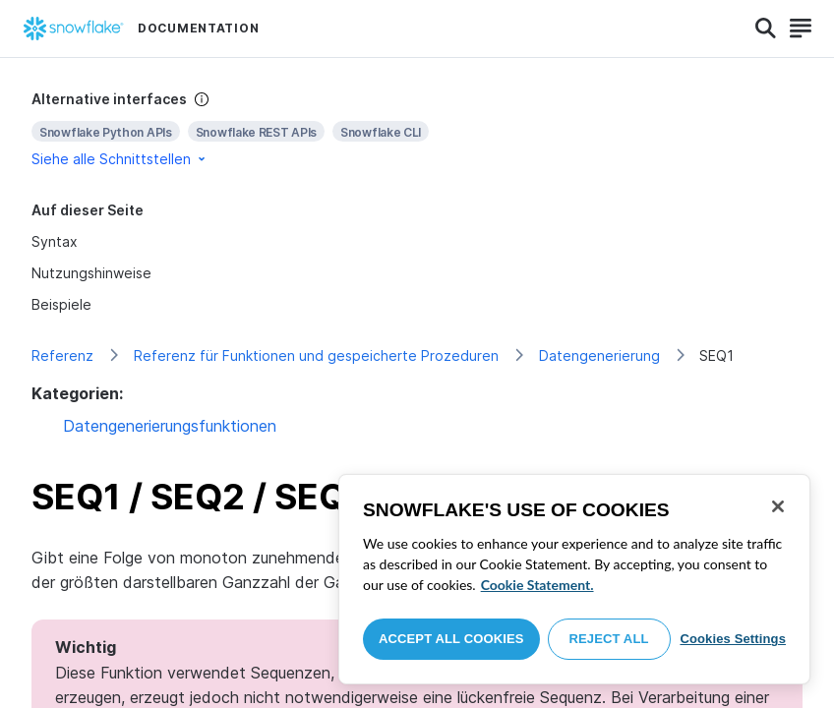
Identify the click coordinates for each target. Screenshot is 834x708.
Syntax (54, 241)
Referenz (62, 355)
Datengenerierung (599, 355)
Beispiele (61, 304)
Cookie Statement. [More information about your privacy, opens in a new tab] (537, 584)
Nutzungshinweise (91, 273)
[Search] (765, 28)
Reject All (609, 638)
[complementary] (417, 129)
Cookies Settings (733, 638)
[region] (574, 579)
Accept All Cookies (451, 638)
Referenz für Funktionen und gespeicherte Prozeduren (316, 355)
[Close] (778, 506)
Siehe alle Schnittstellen (119, 158)
